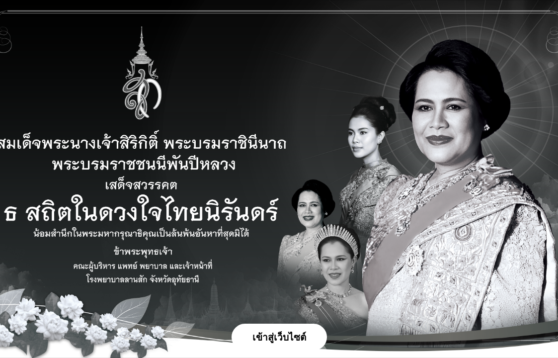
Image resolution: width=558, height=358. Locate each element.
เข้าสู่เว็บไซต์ (279, 337)
